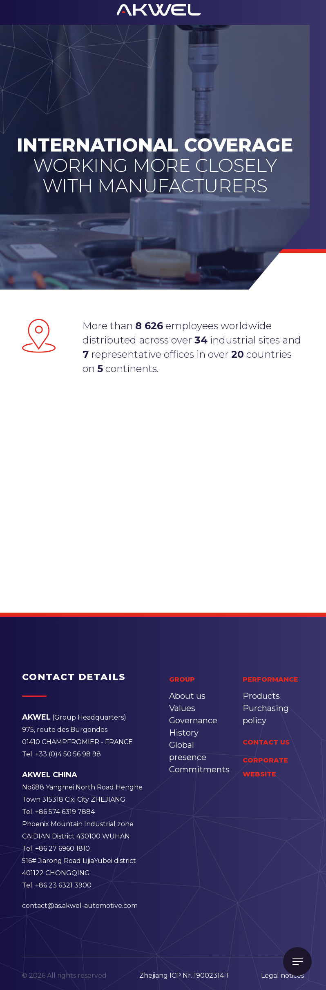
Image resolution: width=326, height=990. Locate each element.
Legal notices (282, 975)
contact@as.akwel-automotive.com (80, 906)
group (182, 679)
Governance (193, 720)
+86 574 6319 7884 (65, 812)
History (184, 733)
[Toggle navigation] (297, 961)
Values (182, 708)
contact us (266, 742)
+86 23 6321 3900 (63, 885)
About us (187, 696)
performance (270, 679)
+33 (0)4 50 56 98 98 (68, 754)
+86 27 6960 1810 (62, 848)
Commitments (199, 769)
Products (261, 696)
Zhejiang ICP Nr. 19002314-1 (184, 975)
